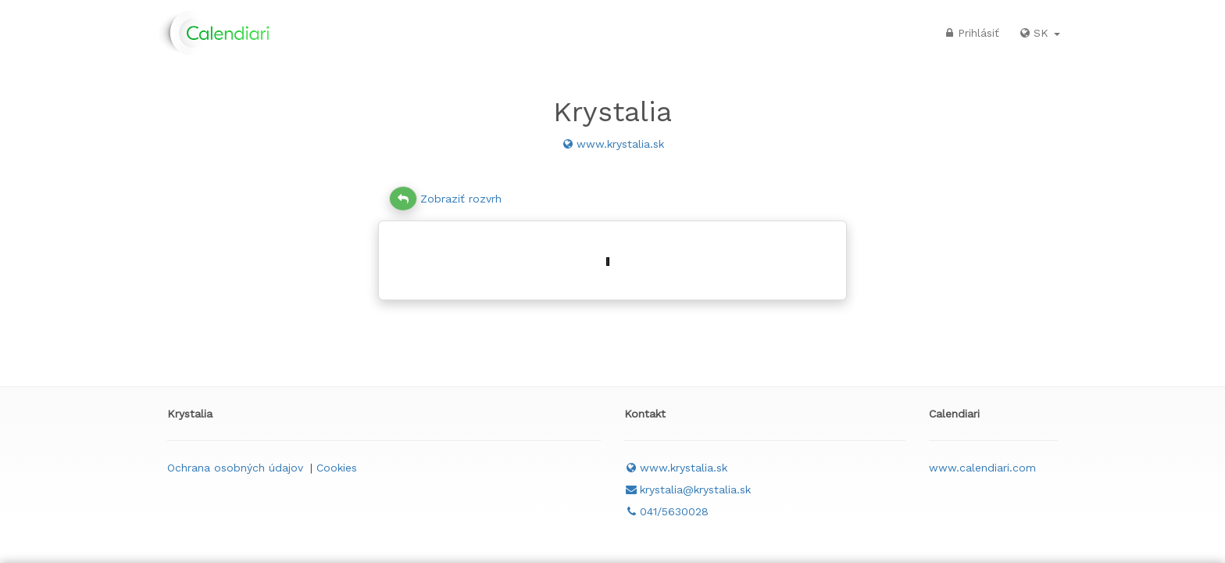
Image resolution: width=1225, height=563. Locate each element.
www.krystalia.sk (612, 144)
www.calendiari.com (982, 467)
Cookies (336, 467)
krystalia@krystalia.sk (687, 489)
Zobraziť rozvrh (445, 198)
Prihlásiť (970, 33)
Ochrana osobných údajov (235, 467)
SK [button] (1039, 33)
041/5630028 (666, 511)
